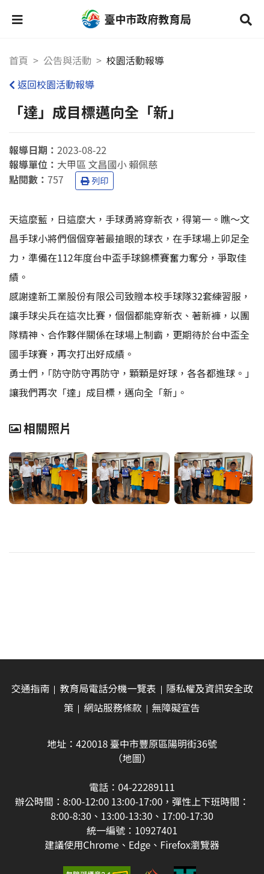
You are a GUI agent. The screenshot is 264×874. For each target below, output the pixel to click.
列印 (94, 180)
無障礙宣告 (176, 707)
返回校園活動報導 (51, 84)
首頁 (18, 60)
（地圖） (131, 758)
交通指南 (30, 688)
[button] (17, 19)
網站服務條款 (112, 707)
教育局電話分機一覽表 (108, 688)
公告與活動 (67, 60)
